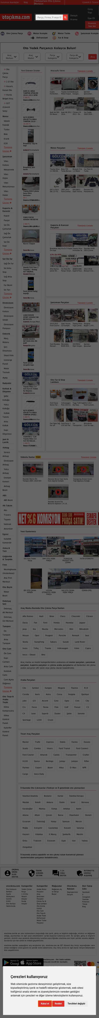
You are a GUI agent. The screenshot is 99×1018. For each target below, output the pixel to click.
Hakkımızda (10, 906)
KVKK (8, 901)
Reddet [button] (58, 1003)
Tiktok (84, 904)
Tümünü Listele (85, 303)
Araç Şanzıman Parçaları (40, 896)
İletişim (70, 894)
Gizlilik (9, 899)
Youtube (85, 899)
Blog (84, 906)
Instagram (86, 897)
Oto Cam (40, 911)
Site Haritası (11, 904)
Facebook (86, 892)
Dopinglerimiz (72, 892)
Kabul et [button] (45, 1003)
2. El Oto (24, 894)
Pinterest (85, 902)
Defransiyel (41, 918)
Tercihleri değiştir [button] (76, 1003)
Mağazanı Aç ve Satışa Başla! (57, 891)
